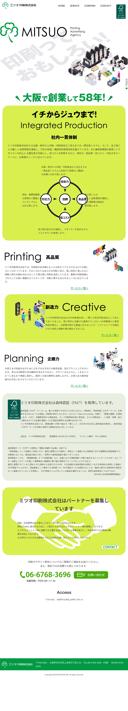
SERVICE (74, 5)
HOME (61, 5)
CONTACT (106, 5)
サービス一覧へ (79, 288)
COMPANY (89, 5)
